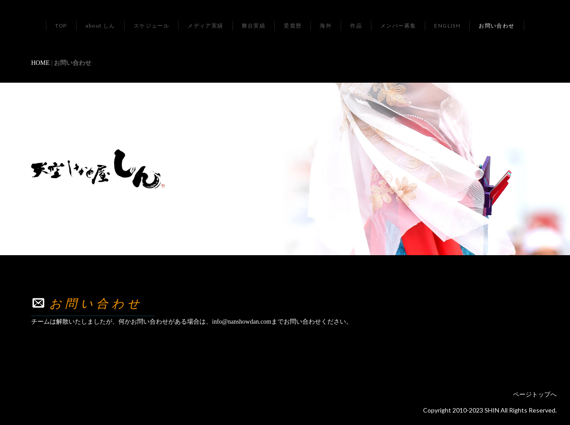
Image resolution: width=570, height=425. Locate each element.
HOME (40, 63)
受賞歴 (292, 25)
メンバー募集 (398, 25)
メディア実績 (205, 25)
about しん (100, 25)
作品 (356, 25)
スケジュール (151, 25)
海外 (326, 25)
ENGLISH (447, 25)
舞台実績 (254, 25)
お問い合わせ (496, 25)
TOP (61, 25)
